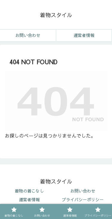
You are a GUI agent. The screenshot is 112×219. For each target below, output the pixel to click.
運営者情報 (29, 199)
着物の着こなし (29, 191)
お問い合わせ (82, 191)
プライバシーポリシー (83, 199)
